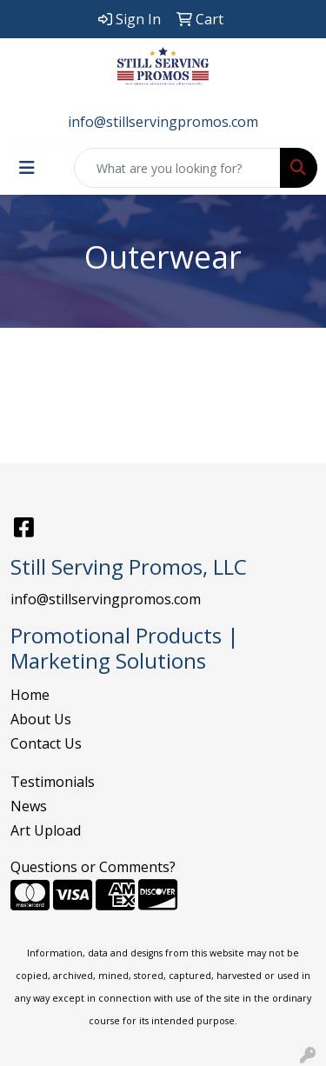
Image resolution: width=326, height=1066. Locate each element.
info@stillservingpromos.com (163, 121)
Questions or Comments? (93, 866)
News (28, 806)
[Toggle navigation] (27, 168)
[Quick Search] (177, 168)
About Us (40, 719)
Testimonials (52, 781)
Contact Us (46, 743)
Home (30, 694)
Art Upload (45, 830)
